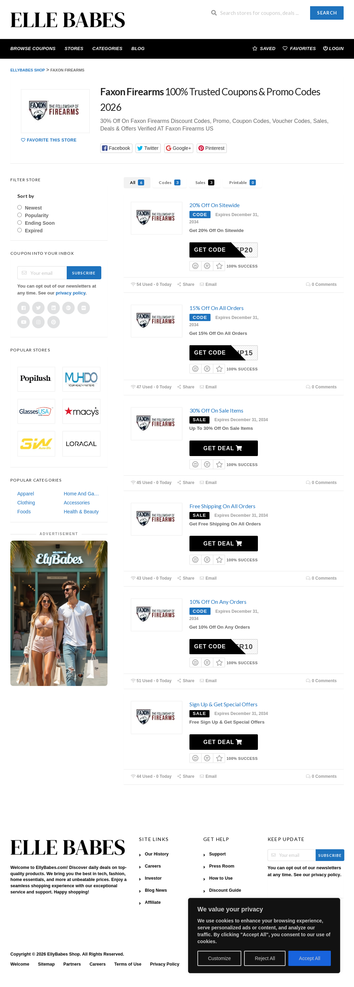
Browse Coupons (33, 48)
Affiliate (153, 902)
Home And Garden (82, 493)
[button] (116, 148)
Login (333, 48)
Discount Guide (225, 890)
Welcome (19, 964)
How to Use (221, 878)
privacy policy (70, 293)
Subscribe (83, 273)
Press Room (221, 866)
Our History (157, 854)
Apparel (25, 493)
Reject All (265, 958)
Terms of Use (127, 964)
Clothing (26, 502)
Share (185, 284)
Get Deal (222, 448)
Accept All (309, 958)
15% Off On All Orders (216, 307)
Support (217, 854)
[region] (264, 935)
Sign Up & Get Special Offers (223, 704)
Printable (242, 182)
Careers (153, 866)
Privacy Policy (164, 964)
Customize (219, 958)
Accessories (77, 502)
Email (208, 284)
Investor (153, 878)
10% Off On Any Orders (217, 601)
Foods (24, 511)
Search (327, 13)
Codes (169, 182)
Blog (138, 48)
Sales (204, 182)
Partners (72, 964)
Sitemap (46, 964)
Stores (74, 48)
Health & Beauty (81, 511)
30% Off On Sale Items (216, 410)
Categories (107, 48)
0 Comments (321, 284)
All (137, 182)
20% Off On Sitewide (214, 205)
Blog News (156, 890)
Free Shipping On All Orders (222, 506)
